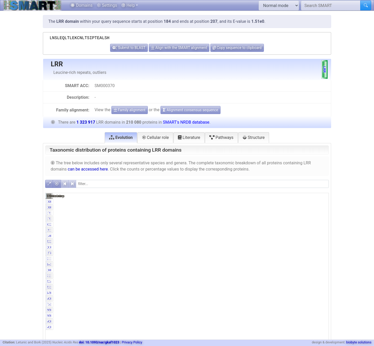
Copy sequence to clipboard (237, 48)
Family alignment (129, 110)
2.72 (281, 241)
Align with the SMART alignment (179, 48)
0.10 (321, 247)
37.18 (320, 264)
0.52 (321, 270)
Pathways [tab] (221, 137)
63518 (300, 236)
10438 (260, 236)
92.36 (280, 230)
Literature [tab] (189, 137)
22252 (260, 259)
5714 (261, 241)
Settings (107, 5)
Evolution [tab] (121, 137)
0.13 (281, 247)
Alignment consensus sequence (190, 110)
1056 (261, 270)
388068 (299, 281)
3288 (261, 276)
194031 (259, 230)
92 (263, 310)
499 (262, 321)
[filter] (202, 184)
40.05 (280, 264)
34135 (300, 224)
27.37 (280, 287)
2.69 (321, 241)
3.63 (321, 304)
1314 (301, 247)
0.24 (281, 321)
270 (262, 247)
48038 (300, 304)
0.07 (281, 202)
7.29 (281, 213)
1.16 (321, 213)
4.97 (281, 236)
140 (262, 202)
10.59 (280, 259)
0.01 (321, 202)
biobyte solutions (358, 342)
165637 (299, 259)
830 (302, 202)
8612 (261, 293)
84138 (260, 264)
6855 (301, 270)
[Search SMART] (330, 5)
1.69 (321, 276)
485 (262, 298)
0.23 (281, 298)
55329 (300, 293)
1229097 (298, 230)
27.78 (280, 281)
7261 (261, 304)
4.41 (321, 281)
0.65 (321, 293)
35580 (300, 241)
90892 (300, 213)
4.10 (281, 293)
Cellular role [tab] (155, 137)
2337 (301, 298)
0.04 (281, 310)
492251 (299, 264)
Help (128, 5)
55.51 (280, 253)
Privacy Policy (132, 342)
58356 (260, 281)
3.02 (281, 224)
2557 (301, 321)
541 (302, 310)
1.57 (281, 276)
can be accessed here (88, 169)
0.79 (321, 236)
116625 (259, 253)
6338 (261, 224)
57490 (260, 287)
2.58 (321, 224)
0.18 (321, 298)
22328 (300, 276)
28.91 (320, 287)
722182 (299, 253)
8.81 (321, 253)
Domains (81, 5)
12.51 (320, 259)
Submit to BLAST (128, 48)
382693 (299, 287)
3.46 (281, 304)
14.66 (320, 230)
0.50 (281, 270)
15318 (260, 213)
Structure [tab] (254, 137)
